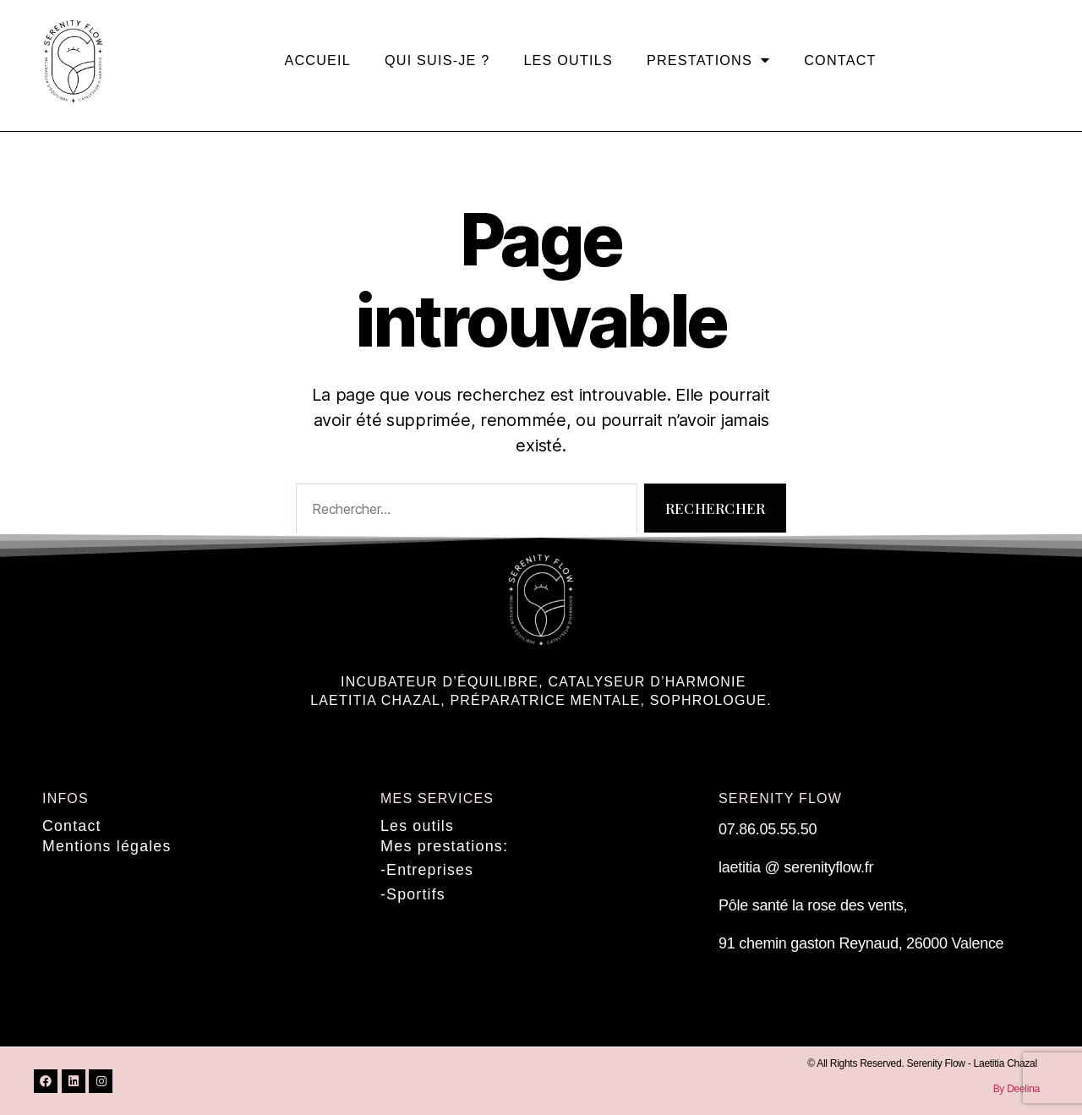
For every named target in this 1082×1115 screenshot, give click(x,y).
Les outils (568, 60)
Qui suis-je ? (437, 60)
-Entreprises (427, 869)
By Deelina (1016, 1089)
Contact (840, 60)
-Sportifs (413, 892)
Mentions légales (107, 845)
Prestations (708, 60)
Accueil (317, 60)
